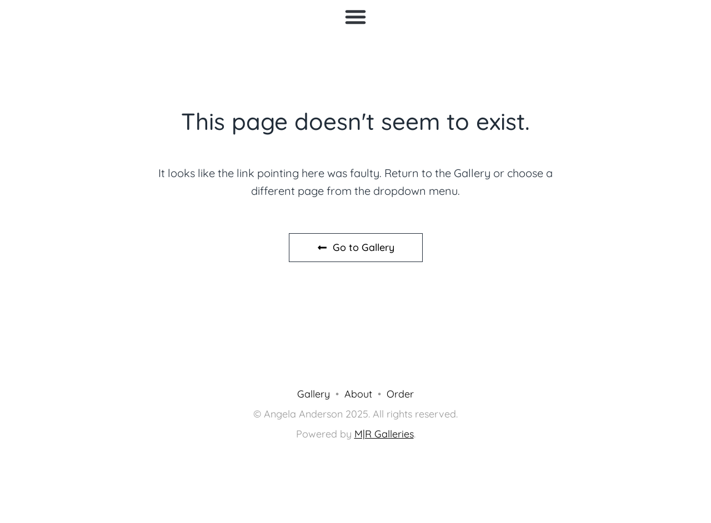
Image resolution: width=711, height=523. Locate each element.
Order (400, 394)
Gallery (313, 394)
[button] (355, 16)
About (358, 394)
